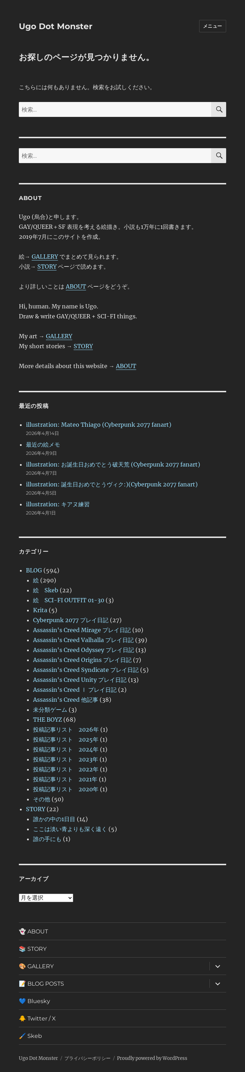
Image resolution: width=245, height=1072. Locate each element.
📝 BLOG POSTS (41, 983)
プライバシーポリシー (87, 1058)
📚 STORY (33, 949)
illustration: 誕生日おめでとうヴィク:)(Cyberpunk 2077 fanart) (112, 484)
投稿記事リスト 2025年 (65, 739)
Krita (40, 610)
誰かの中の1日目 (54, 819)
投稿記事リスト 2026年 (66, 729)
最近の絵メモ (43, 444)
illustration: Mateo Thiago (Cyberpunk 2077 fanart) (98, 424)
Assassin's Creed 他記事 (65, 699)
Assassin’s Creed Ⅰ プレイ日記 (75, 689)
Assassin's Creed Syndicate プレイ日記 (86, 669)
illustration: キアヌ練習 (58, 504)
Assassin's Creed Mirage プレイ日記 (82, 630)
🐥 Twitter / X (37, 1018)
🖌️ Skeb (30, 1036)
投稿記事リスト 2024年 (65, 749)
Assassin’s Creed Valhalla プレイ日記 (83, 639)
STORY (47, 266)
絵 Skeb (45, 590)
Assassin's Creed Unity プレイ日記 (80, 679)
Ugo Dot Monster (55, 26)
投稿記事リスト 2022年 (65, 769)
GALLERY (45, 256)
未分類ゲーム (50, 709)
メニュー (212, 26)
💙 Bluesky (34, 1001)
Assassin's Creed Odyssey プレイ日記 (83, 649)
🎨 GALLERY (36, 966)
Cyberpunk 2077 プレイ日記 (70, 620)
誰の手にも (47, 838)
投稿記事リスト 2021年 (65, 779)
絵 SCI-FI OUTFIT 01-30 (68, 600)
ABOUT (76, 286)
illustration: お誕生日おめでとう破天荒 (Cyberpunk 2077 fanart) (113, 464)
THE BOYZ (47, 719)
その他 (41, 799)
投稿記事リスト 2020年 (65, 789)
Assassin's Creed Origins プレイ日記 (82, 659)
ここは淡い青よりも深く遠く (70, 829)
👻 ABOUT (33, 931)
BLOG (34, 570)
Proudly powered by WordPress (152, 1058)
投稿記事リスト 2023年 (65, 759)
